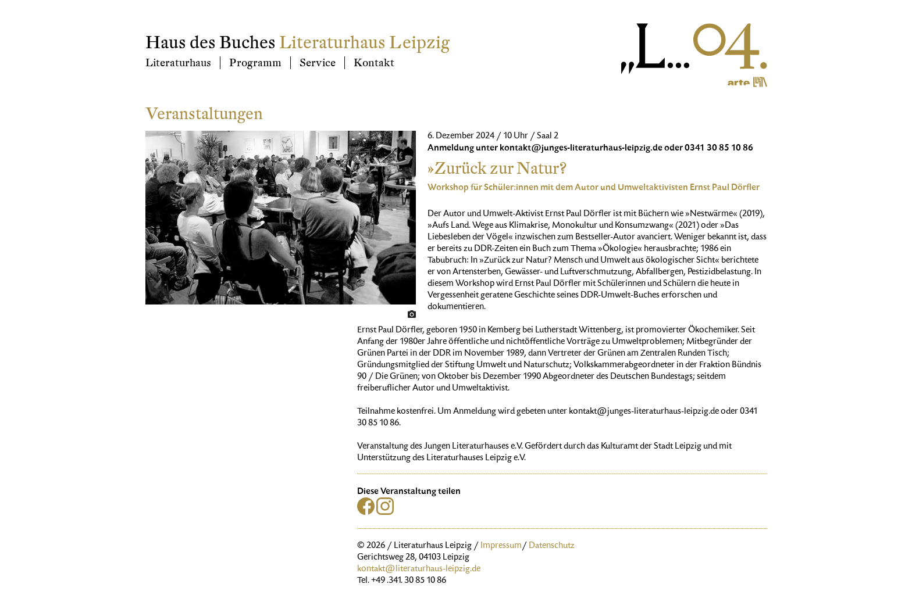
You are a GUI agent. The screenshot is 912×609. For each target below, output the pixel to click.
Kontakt (374, 62)
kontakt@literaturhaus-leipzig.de (418, 569)
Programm (255, 62)
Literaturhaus (178, 62)
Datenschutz (552, 546)
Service (318, 62)
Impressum (501, 546)
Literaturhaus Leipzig (364, 43)
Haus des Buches (210, 43)
